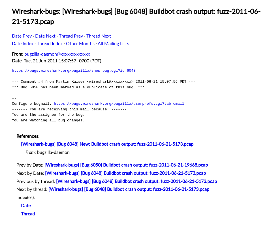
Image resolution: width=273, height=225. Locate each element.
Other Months (80, 43)
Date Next (45, 36)
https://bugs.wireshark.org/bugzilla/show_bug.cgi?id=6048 (74, 70)
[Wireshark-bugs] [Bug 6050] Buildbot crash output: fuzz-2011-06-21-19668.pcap (126, 165)
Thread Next (98, 36)
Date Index (22, 43)
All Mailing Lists (113, 43)
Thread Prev (71, 36)
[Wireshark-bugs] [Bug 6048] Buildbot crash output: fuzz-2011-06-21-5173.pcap (125, 173)
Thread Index (50, 43)
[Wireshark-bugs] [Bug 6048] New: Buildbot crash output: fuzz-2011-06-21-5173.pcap (107, 144)
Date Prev (22, 36)
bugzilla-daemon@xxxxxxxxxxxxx (57, 54)
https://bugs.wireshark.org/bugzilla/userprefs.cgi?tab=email (119, 103)
